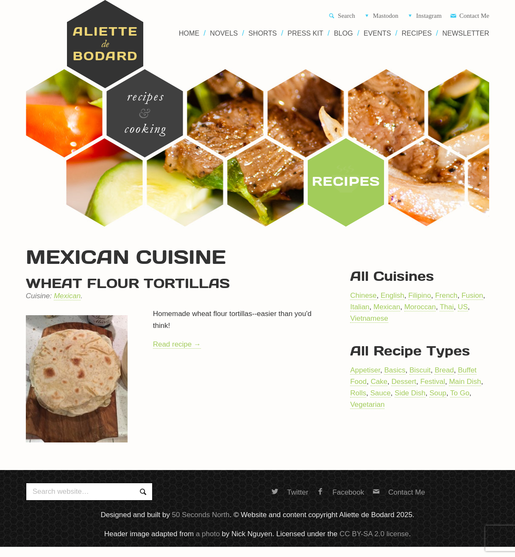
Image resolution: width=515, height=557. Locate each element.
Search (341, 16)
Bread (444, 370)
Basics (394, 370)
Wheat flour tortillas (128, 283)
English (392, 295)
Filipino (419, 295)
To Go (459, 393)
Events (377, 33)
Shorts (262, 33)
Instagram (424, 16)
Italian (359, 307)
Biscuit (420, 370)
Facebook (340, 492)
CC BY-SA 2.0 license (374, 534)
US (463, 307)
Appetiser (365, 370)
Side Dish (410, 393)
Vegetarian (367, 404)
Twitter (289, 492)
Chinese (363, 295)
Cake (378, 382)
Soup (437, 393)
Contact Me (469, 16)
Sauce (380, 393)
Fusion (472, 295)
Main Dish (465, 382)
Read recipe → (177, 344)
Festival (432, 382)
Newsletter (466, 33)
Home (189, 33)
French (446, 295)
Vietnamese (369, 318)
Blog (343, 33)
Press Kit (305, 33)
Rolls (358, 393)
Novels (224, 33)
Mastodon (381, 16)
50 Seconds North (200, 515)
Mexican (67, 296)
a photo (208, 534)
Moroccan (420, 307)
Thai (447, 307)
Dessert (403, 382)
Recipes (417, 33)
